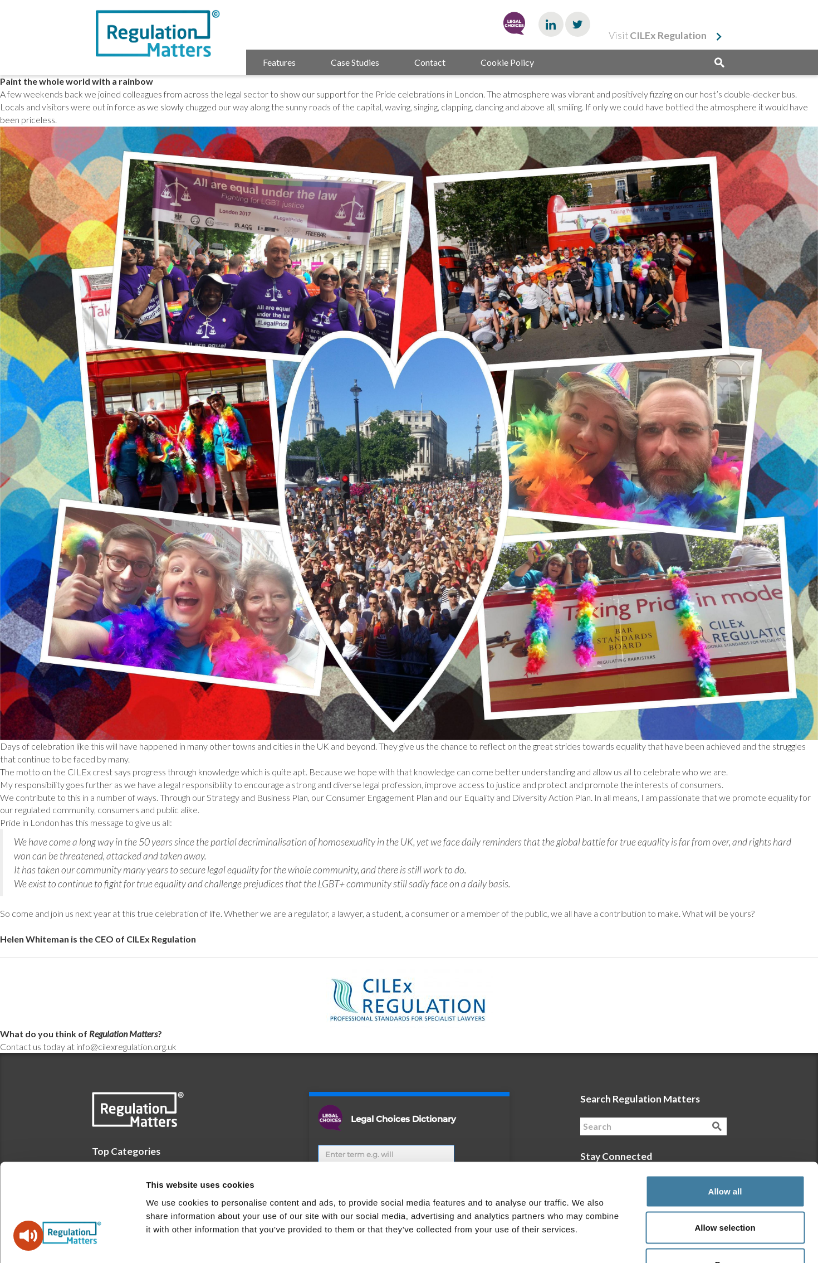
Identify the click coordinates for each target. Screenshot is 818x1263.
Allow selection (724, 1153)
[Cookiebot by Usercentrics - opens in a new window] (72, 1241)
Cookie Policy (507, 62)
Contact (429, 62)
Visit (658, 35)
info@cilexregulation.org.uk (126, 1046)
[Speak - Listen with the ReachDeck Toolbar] (28, 1236)
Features (279, 62)
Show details (584, 1241)
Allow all (725, 1116)
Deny (725, 1189)
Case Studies (355, 62)
